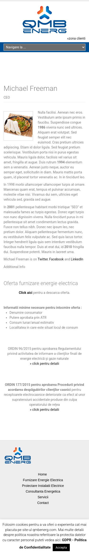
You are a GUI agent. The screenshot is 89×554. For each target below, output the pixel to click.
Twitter (43, 259)
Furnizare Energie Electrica (43, 480)
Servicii (42, 497)
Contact (43, 503)
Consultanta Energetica (43, 491)
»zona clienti (76, 38)
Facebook (56, 259)
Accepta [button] (61, 547)
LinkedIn (77, 259)
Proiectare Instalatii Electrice (43, 486)
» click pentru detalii (44, 363)
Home (42, 474)
